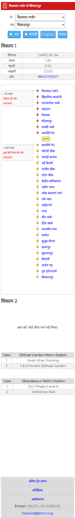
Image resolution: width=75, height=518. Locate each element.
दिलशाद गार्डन (50, 91)
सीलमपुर (47, 121)
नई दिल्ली (47, 163)
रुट (15, 34)
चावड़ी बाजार (49, 157)
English (48, 34)
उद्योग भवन (48, 187)
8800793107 (48, 77)
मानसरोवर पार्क (51, 103)
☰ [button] (5, 6)
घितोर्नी (45, 259)
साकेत (45, 235)
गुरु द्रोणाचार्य (49, 271)
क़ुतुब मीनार (48, 241)
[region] (37, 433)
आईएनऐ (47, 205)
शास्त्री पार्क (48, 127)
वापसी (31, 34)
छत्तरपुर (46, 247)
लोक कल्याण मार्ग (52, 193)
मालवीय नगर (49, 229)
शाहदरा (46, 109)
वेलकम (46, 115)
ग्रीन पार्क (47, 217)
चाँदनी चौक (48, 151)
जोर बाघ (46, 199)
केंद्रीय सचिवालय (51, 181)
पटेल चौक (47, 175)
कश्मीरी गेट (48, 133)
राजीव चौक (48, 169)
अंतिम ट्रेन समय (38, 481)
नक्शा (62, 34)
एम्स (44, 211)
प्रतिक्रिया (37, 490)
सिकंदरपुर (47, 277)
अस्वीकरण (37, 499)
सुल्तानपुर (47, 253)
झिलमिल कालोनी (52, 97)
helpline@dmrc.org (37, 513)
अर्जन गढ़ (47, 265)
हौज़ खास (47, 223)
